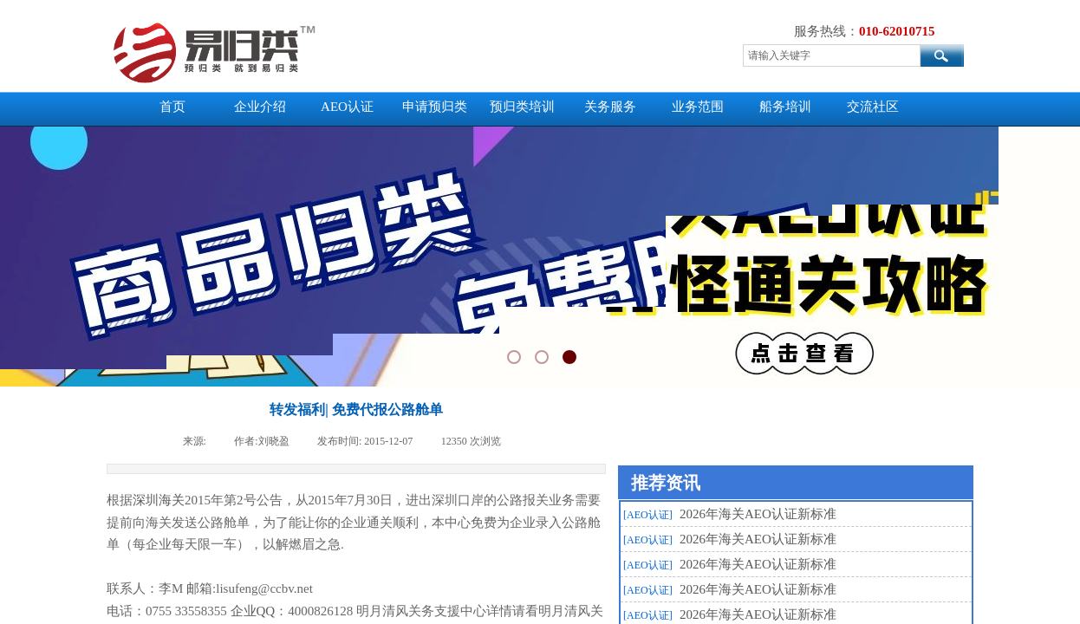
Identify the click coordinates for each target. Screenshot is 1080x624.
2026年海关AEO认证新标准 (758, 514)
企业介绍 (260, 107)
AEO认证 (347, 107)
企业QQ (253, 611)
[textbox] (832, 55)
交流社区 (873, 107)
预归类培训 (522, 107)
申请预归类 (434, 107)
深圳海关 (159, 500)
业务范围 (698, 107)
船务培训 (785, 107)
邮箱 (199, 588)
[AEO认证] (648, 515)
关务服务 (610, 107)
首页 (172, 107)
